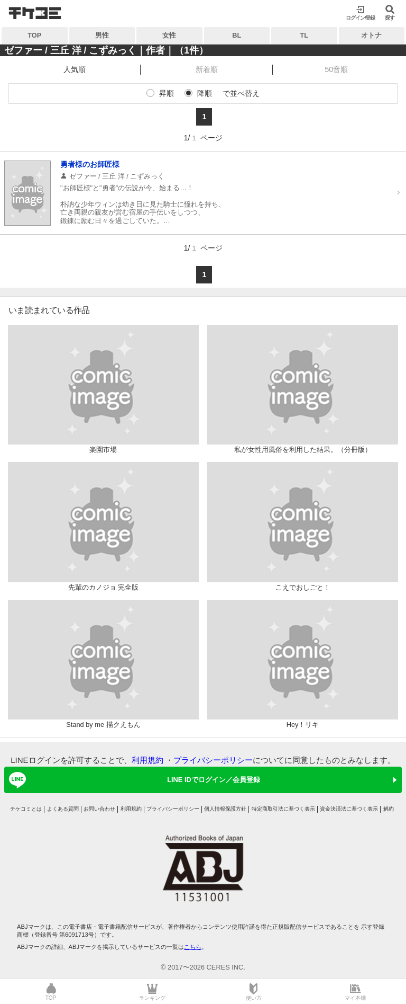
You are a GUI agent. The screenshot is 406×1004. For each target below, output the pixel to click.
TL (304, 35)
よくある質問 (63, 809)
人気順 (74, 69)
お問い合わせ (99, 809)
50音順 (336, 69)
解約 (388, 809)
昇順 (166, 93)
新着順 (207, 69)
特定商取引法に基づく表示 (283, 809)
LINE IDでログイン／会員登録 (132, 780)
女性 (169, 35)
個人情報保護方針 (225, 809)
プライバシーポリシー (213, 760)
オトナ (371, 35)
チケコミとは (26, 809)
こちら (192, 947)
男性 (102, 35)
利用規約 (147, 760)
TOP (34, 35)
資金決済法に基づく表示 (349, 809)
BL (236, 35)
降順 (204, 93)
